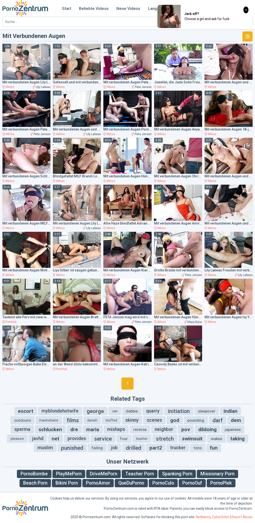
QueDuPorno (131, 483)
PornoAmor (98, 483)
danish (92, 420)
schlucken (50, 429)
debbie (132, 411)
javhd (37, 438)
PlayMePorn (69, 474)
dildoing (207, 429)
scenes (154, 420)
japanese (233, 429)
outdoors (22, 420)
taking (237, 439)
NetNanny (203, 517)
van (115, 411)
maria (92, 429)
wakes (216, 438)
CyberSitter (220, 517)
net (55, 439)
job (114, 447)
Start (66, 8)
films (73, 420)
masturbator (48, 420)
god (174, 420)
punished (72, 448)
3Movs (9, 87)
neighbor (164, 429)
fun (214, 448)
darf (217, 420)
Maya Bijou (194, 322)
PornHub (10, 322)
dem (236, 420)
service (103, 439)
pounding (195, 420)
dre (74, 429)
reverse (140, 429)
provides (77, 438)
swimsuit (192, 439)
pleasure (17, 439)
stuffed (111, 420)
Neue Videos (128, 8)
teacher (142, 439)
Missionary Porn (217, 474)
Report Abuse (242, 517)
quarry (153, 411)
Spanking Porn (177, 474)
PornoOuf (192, 483)
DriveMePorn (103, 474)
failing (97, 447)
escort (25, 411)
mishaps (116, 429)
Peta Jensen (143, 87)
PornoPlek (221, 483)
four (124, 438)
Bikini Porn (67, 483)
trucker (177, 447)
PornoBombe (34, 474)
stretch (165, 439)
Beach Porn (35, 483)
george (95, 411)
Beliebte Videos (94, 8)
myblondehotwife (60, 411)
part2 (155, 448)
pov (185, 429)
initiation (179, 411)
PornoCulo (163, 483)
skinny (132, 420)
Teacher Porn (139, 474)
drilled (133, 448)
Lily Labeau (43, 87)
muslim (45, 447)
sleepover (206, 411)
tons (198, 447)
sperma (22, 429)
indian (230, 411)
